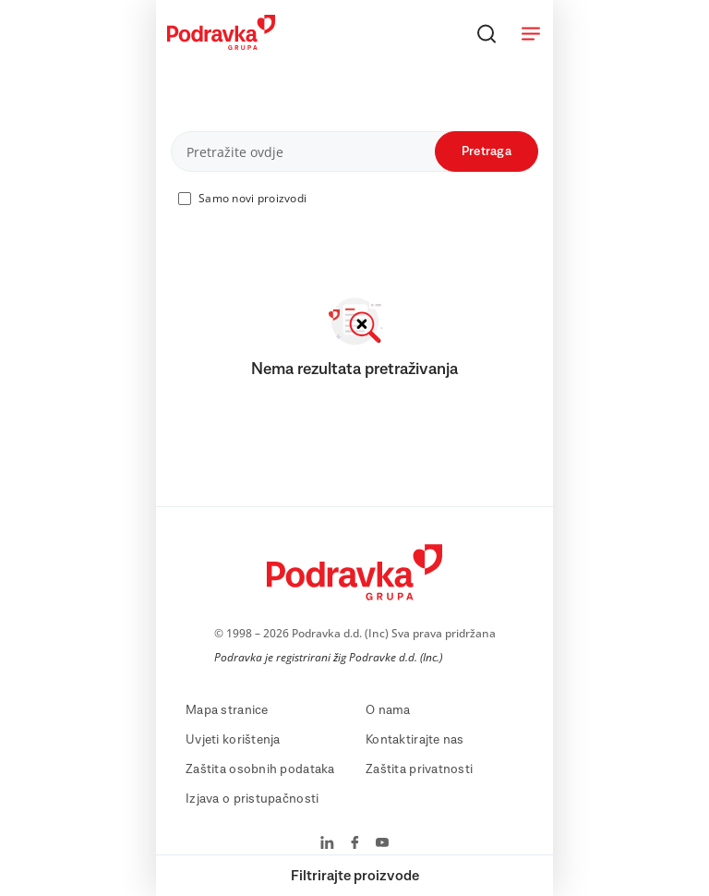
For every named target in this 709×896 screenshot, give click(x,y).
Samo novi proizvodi (252, 198)
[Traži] (486, 33)
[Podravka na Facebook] (355, 844)
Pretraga (486, 151)
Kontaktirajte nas (415, 739)
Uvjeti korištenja (233, 739)
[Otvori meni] (531, 33)
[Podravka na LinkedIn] (327, 844)
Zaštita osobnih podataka (260, 769)
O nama (388, 710)
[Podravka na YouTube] (382, 844)
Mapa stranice (227, 710)
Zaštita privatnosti (419, 769)
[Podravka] (221, 45)
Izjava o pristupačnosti (252, 799)
